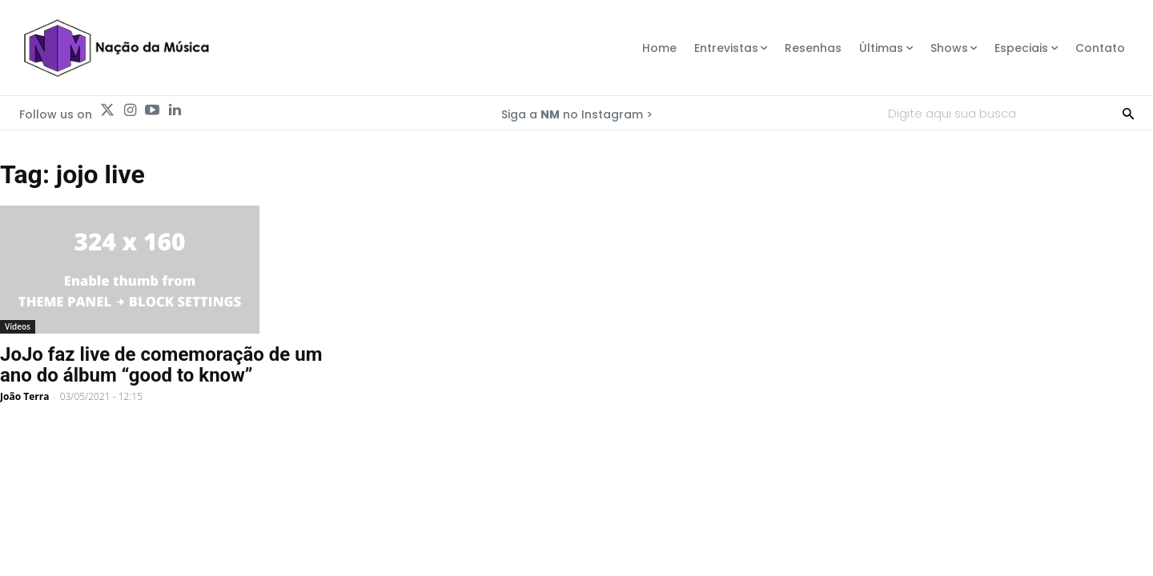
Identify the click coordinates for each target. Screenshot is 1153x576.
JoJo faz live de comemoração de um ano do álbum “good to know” (161, 364)
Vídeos (17, 326)
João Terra (24, 396)
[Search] (1128, 113)
